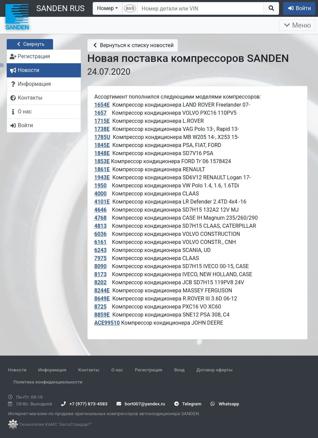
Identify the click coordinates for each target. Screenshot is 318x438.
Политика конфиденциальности (47, 382)
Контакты (88, 369)
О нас (117, 369)
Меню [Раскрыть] (297, 25)
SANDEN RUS (60, 8)
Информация (52, 369)
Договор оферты (214, 369)
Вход (179, 369)
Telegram (187, 403)
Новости (17, 369)
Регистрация (149, 369)
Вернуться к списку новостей (133, 45)
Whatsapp (225, 403)
